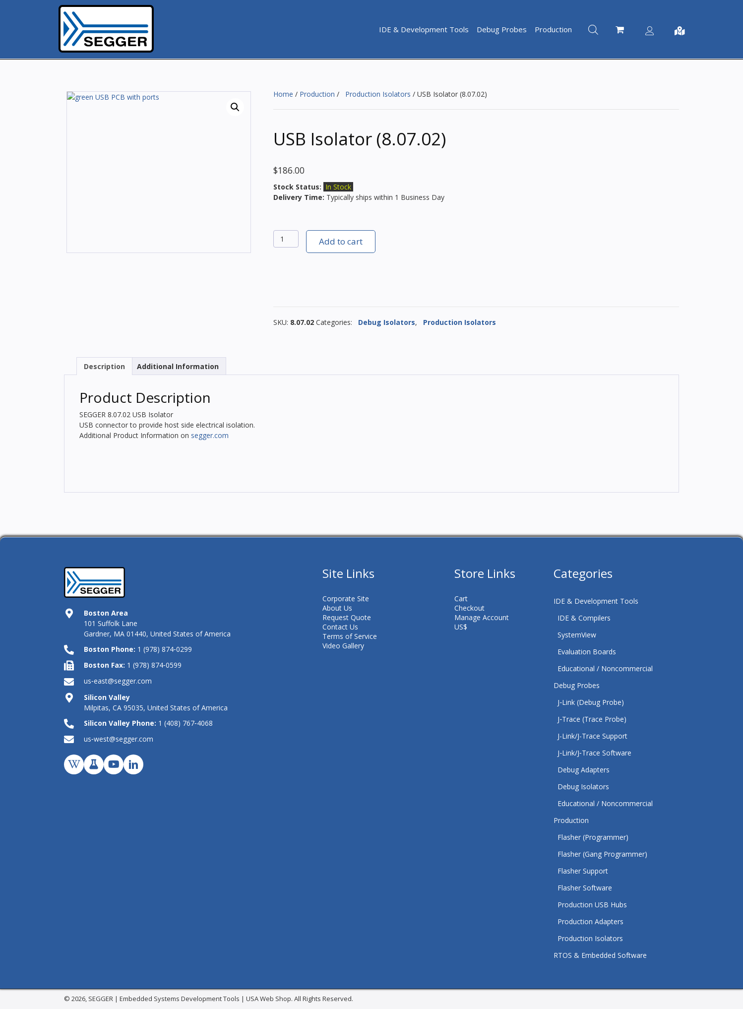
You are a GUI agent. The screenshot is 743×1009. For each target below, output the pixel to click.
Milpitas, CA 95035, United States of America (156, 707)
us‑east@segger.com (118, 681)
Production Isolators (376, 94)
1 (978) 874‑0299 (164, 649)
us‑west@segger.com (118, 739)
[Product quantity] (286, 239)
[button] (235, 107)
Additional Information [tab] (178, 366)
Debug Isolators (384, 322)
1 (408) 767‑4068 (185, 723)
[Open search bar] (593, 29)
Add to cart (341, 241)
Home (283, 94)
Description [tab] (104, 366)
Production (317, 94)
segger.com (210, 435)
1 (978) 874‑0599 (154, 665)
